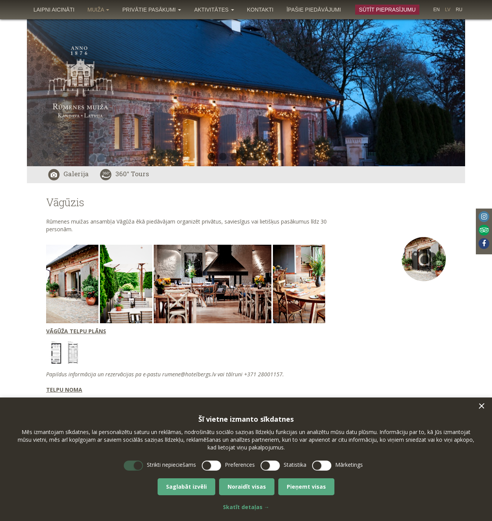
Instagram (484, 216)
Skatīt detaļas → (246, 507)
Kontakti (260, 10)
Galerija (68, 173)
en (436, 9)
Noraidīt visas (247, 486)
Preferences (240, 464)
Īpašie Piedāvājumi (313, 10)
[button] (481, 406)
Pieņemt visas (306, 486)
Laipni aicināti (54, 10)
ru (459, 9)
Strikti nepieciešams (171, 464)
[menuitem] (54, 9)
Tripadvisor (484, 230)
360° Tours (124, 173)
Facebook (484, 243)
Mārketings (349, 464)
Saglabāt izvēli (186, 486)
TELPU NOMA (64, 389)
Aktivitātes (214, 10)
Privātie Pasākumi (151, 10)
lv (447, 9)
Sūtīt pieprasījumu (387, 10)
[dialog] (246, 459)
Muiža (99, 10)
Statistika (295, 464)
